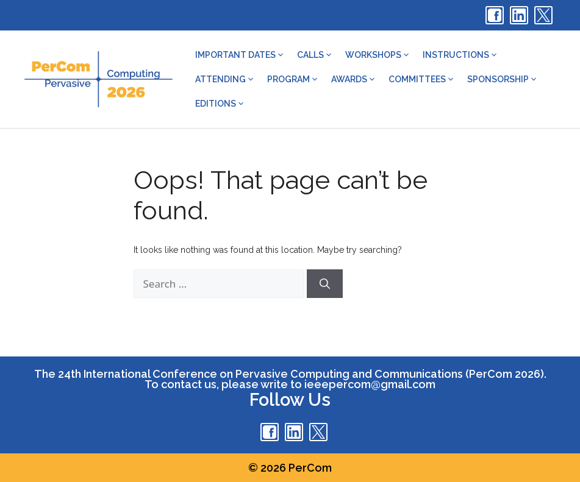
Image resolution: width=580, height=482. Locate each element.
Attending (225, 79)
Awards (353, 79)
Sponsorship (502, 79)
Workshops (377, 55)
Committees (421, 79)
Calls (315, 55)
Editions (220, 103)
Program (293, 79)
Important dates (240, 55)
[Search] (325, 284)
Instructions (460, 55)
